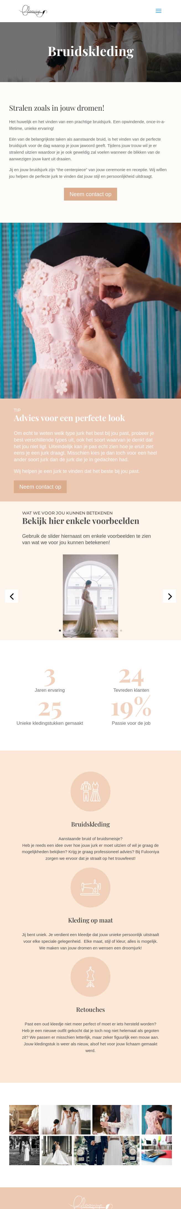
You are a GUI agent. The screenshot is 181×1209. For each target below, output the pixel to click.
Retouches (90, 1009)
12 (112, 631)
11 (107, 631)
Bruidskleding (90, 824)
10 (102, 631)
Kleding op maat (90, 920)
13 (116, 631)
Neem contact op (90, 194)
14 (121, 631)
